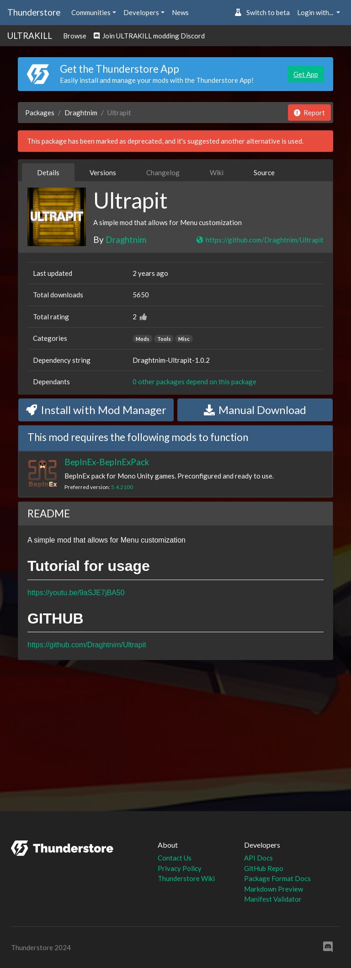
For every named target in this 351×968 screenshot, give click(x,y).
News (180, 12)
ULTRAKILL (29, 35)
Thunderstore (33, 12)
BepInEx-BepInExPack (106, 462)
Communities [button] (91, 12)
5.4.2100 (122, 487)
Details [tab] (48, 172)
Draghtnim (80, 112)
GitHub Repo (263, 868)
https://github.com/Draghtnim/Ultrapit (260, 240)
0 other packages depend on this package (194, 381)
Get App (305, 74)
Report (309, 112)
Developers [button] (141, 12)
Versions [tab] (103, 172)
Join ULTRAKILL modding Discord (149, 36)
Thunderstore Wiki (186, 878)
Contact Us (174, 858)
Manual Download (255, 409)
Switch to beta (262, 12)
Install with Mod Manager (96, 409)
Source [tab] (264, 172)
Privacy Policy (180, 868)
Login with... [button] (316, 12)
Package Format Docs (277, 878)
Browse (74, 36)
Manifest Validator (273, 899)
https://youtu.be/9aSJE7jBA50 (76, 593)
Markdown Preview (273, 889)
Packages (39, 112)
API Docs (258, 858)
